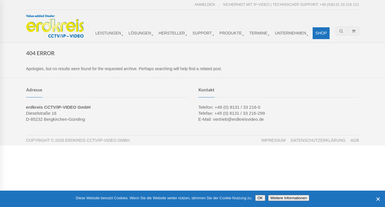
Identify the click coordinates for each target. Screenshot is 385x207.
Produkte (230, 33)
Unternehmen (290, 33)
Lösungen (140, 33)
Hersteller (172, 33)
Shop (321, 33)
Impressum (273, 140)
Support (202, 33)
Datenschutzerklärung (318, 140)
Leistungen (108, 33)
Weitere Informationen (288, 198)
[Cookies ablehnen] (378, 199)
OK (260, 198)
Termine (258, 33)
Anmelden (205, 4)
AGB (355, 140)
